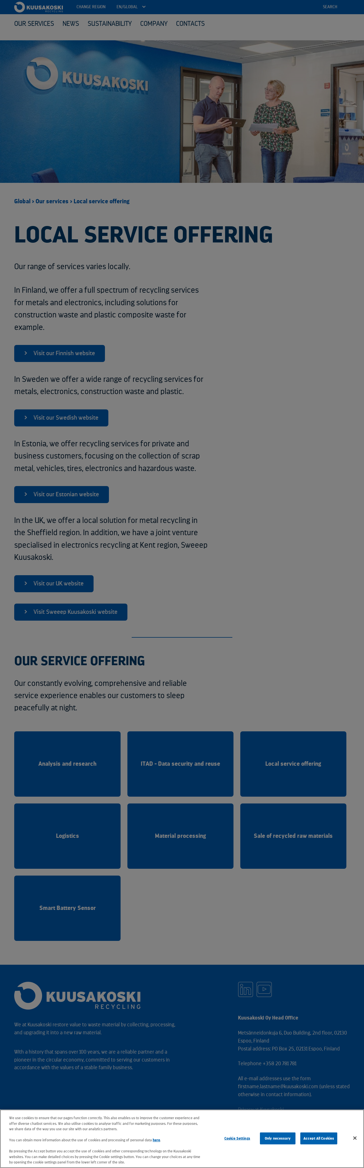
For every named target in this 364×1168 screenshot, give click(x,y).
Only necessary (278, 1138)
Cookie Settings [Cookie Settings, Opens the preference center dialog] (237, 1138)
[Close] (355, 1138)
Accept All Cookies (318, 1138)
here (156, 1140)
